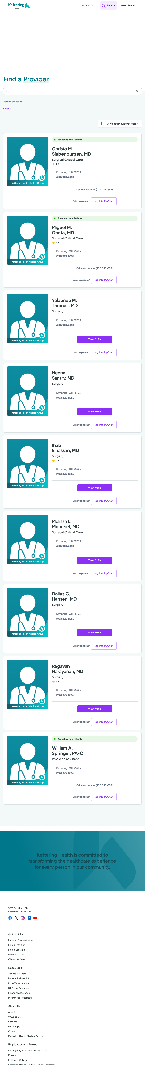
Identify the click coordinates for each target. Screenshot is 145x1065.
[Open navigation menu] (128, 5)
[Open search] (108, 5)
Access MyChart (17, 973)
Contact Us (14, 1031)
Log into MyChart (104, 201)
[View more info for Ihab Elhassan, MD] (27, 463)
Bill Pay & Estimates (18, 988)
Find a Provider (16, 945)
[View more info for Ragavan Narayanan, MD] (27, 684)
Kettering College (18, 1060)
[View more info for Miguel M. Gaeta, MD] (27, 240)
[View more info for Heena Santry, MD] (27, 391)
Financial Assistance (19, 993)
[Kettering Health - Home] (19, 5)
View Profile (95, 339)
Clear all (8, 108)
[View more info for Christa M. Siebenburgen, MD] (27, 161)
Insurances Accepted (20, 998)
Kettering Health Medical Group (25, 1036)
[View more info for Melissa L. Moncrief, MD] (27, 539)
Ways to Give (15, 1017)
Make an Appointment (20, 940)
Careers (12, 1021)
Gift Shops (14, 1026)
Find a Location (16, 949)
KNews (12, 1055)
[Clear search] (137, 91)
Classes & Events (17, 959)
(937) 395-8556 (65, 177)
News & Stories (16, 954)
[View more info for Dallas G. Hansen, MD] (27, 612)
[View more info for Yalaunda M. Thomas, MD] (27, 318)
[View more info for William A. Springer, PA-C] (27, 760)
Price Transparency (18, 983)
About (11, 1012)
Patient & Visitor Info (19, 978)
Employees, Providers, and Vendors (27, 1050)
